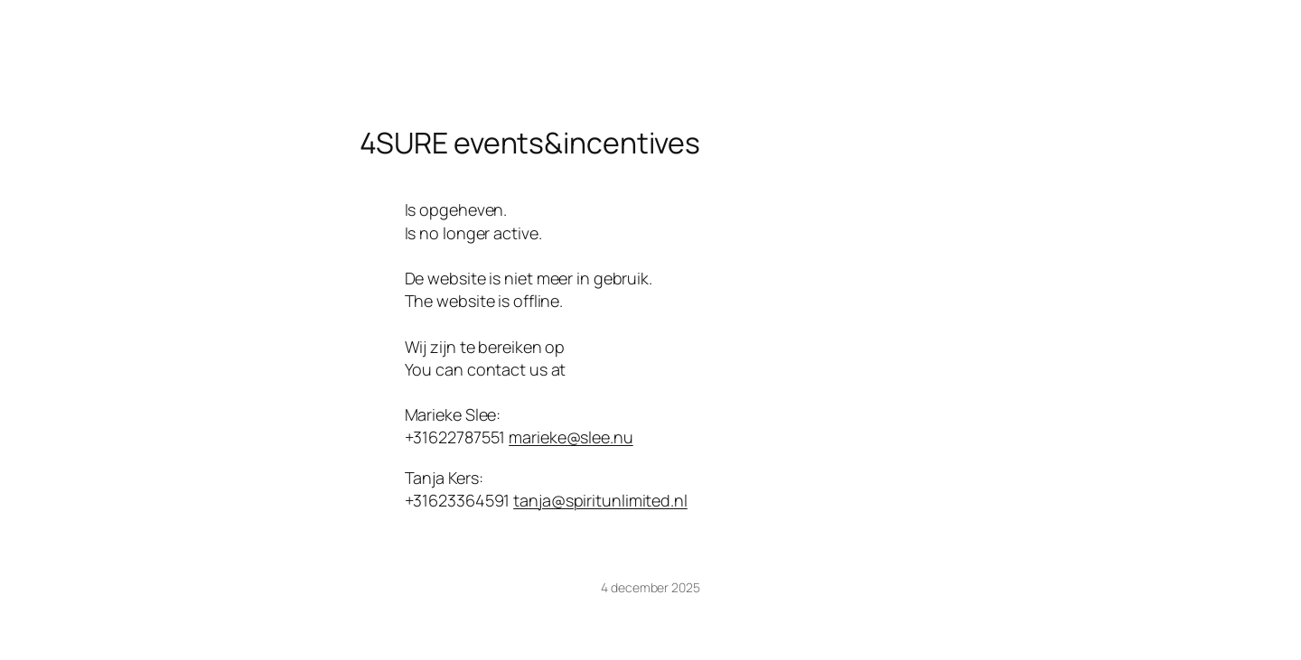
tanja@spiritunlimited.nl (600, 500)
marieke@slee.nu (571, 437)
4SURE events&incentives (530, 142)
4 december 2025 (650, 587)
